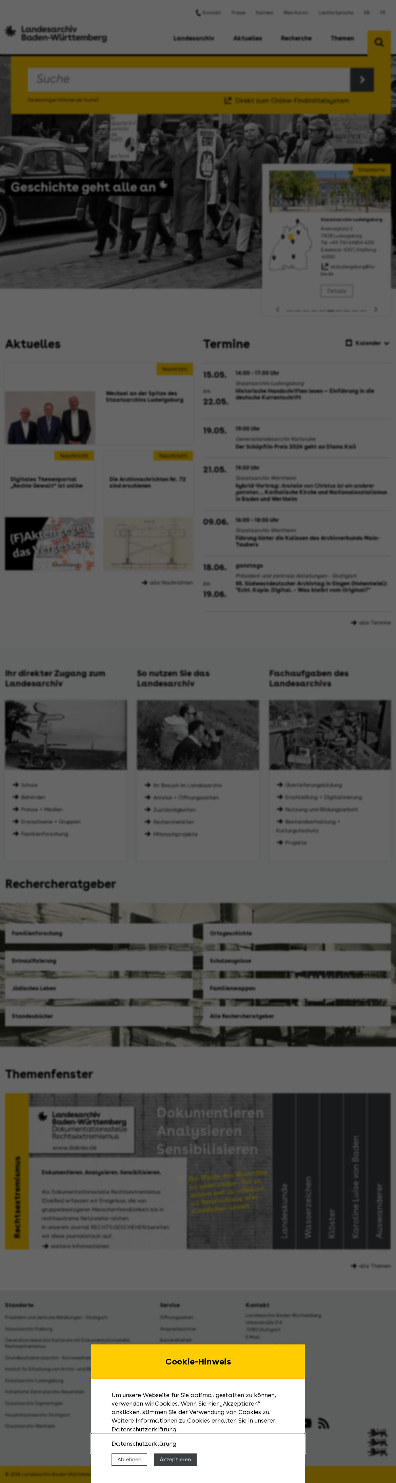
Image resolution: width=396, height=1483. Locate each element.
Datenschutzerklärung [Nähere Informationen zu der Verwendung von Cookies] (144, 1443)
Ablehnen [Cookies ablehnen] (129, 1459)
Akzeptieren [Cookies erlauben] (175, 1459)
